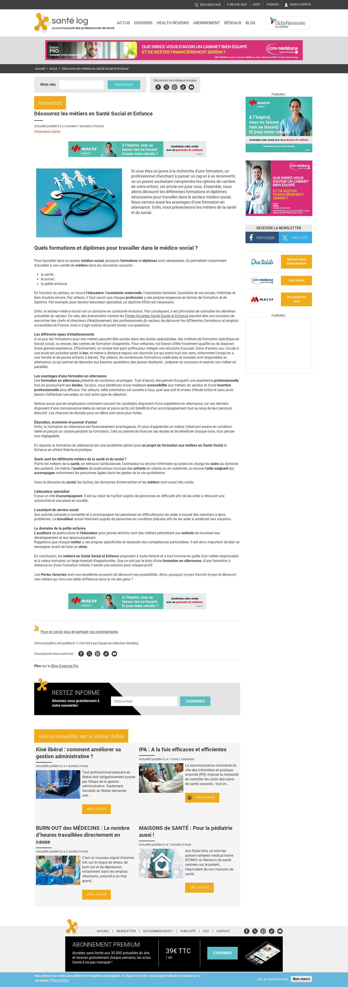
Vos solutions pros (296, 299)
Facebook (158, 86)
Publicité (188, 931)
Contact (223, 931)
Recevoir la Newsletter (279, 228)
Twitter (166, 86)
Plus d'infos (59, 980)
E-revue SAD (237, 4)
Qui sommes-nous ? (158, 931)
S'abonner (195, 701)
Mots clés (48, 84)
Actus (123, 23)
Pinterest (174, 86)
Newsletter (126, 931)
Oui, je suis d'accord (272, 979)
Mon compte (300, 4)
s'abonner (222, 953)
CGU (206, 931)
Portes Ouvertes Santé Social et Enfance (156, 316)
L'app (256, 4)
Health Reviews (173, 23)
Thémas (272, 4)
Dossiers (143, 23)
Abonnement (206, 23)
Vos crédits (296, 280)
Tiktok (183, 86)
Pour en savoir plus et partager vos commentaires (79, 632)
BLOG (250, 23)
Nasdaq (275, 20)
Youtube (114, 653)
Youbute (191, 86)
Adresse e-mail (123, 694)
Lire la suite (96, 809)
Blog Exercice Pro (64, 666)
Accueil (40, 69)
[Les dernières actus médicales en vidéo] (278, 372)
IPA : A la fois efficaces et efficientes (182, 749)
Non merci (301, 979)
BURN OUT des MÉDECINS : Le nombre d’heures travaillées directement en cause (83, 835)
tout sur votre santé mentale (296, 261)
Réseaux (232, 23)
